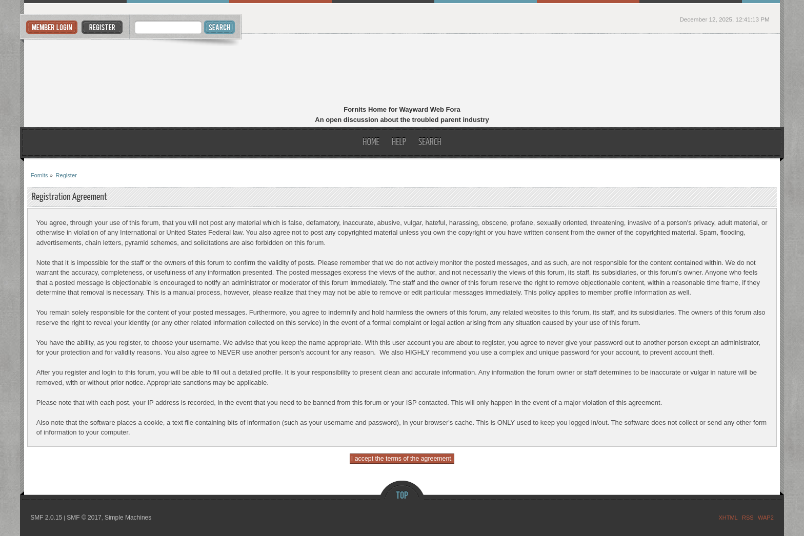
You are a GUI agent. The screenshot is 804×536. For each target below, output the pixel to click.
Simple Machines (128, 517)
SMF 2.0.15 (46, 517)
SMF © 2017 (84, 517)
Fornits (402, 71)
